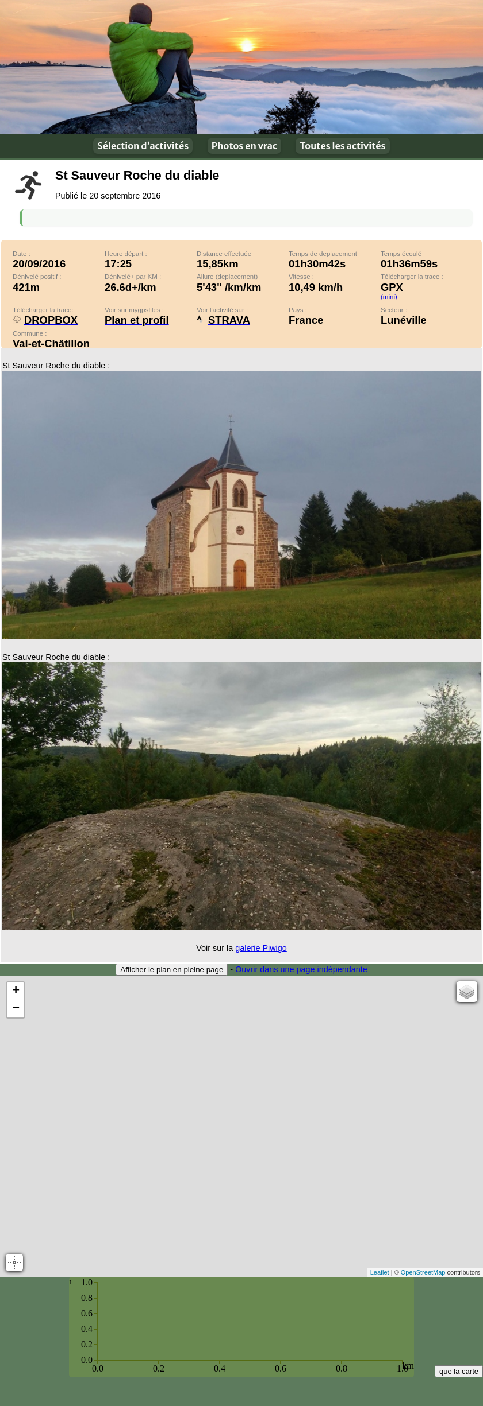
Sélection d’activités (143, 146)
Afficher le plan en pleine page (171, 969)
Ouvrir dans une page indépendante (301, 969)
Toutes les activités (342, 146)
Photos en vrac (244, 146)
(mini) (389, 296)
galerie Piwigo (261, 948)
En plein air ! (241, 67)
